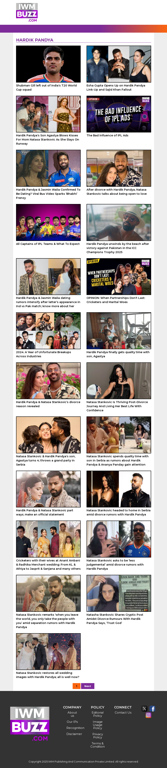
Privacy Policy (97, 735)
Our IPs (72, 722)
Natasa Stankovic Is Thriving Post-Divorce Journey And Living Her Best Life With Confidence (117, 406)
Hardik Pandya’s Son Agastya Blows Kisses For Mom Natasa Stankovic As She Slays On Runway (47, 139)
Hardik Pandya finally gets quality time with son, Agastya (118, 354)
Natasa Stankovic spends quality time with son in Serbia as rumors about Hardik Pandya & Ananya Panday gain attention (118, 460)
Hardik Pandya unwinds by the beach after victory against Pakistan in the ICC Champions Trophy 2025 (118, 248)
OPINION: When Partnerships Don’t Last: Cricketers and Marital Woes (116, 300)
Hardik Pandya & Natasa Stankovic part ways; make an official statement (44, 512)
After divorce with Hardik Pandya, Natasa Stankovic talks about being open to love (117, 192)
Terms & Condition (97, 744)
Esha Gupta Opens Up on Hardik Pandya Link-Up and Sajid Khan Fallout (116, 87)
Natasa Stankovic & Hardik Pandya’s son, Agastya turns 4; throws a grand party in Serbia (45, 460)
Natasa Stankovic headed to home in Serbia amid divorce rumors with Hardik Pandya (119, 512)
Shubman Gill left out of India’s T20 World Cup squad (46, 87)
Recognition (72, 728)
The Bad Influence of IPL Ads (107, 135)
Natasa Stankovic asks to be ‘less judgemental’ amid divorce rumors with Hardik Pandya (115, 564)
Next (87, 686)
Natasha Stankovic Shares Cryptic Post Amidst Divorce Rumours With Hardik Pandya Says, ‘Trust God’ (115, 619)
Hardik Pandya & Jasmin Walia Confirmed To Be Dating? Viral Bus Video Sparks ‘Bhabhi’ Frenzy (48, 194)
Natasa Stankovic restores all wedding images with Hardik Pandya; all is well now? (47, 675)
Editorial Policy (98, 714)
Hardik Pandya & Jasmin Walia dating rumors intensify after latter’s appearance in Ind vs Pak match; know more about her (48, 302)
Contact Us (123, 712)
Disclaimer (72, 734)
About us (72, 714)
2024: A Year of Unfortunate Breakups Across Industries (43, 354)
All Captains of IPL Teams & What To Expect (48, 244)
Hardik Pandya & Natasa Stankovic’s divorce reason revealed (48, 404)
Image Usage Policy (98, 725)
